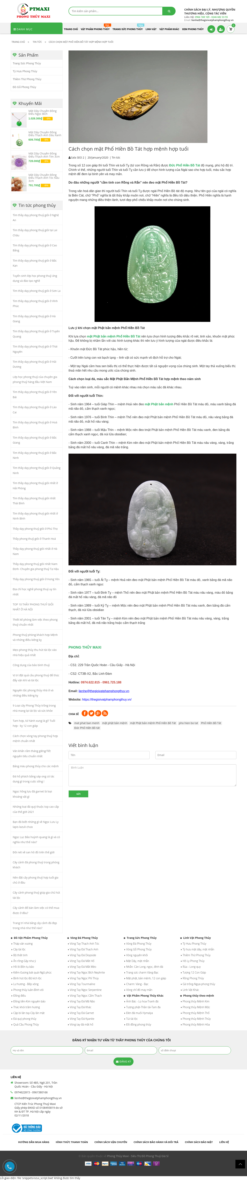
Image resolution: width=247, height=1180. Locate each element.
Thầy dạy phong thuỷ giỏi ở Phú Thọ (35, 528)
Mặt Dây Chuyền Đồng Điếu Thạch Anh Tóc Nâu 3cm (44, 178)
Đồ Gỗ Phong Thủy (24, 87)
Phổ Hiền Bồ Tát (211, 723)
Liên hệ (224, 1142)
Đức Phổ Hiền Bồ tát (87, 728)
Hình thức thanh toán (72, 1142)
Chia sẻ (74, 714)
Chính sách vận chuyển (110, 1142)
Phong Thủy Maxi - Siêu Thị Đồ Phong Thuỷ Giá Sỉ (137, 1156)
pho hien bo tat (188, 723)
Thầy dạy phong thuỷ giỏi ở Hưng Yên (36, 579)
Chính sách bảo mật (199, 1142)
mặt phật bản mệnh (114, 723)
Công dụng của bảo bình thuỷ (31, 665)
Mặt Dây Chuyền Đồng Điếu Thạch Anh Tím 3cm (44, 155)
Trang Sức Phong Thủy (27, 63)
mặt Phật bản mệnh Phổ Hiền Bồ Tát (153, 723)
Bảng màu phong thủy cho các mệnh (36, 766)
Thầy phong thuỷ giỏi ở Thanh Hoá (34, 538)
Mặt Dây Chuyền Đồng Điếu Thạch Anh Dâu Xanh (45, 133)
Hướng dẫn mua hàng (33, 1142)
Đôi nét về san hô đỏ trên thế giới (33, 852)
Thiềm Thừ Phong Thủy (27, 79)
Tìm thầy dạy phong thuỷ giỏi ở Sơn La (37, 291)
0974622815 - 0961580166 (31, 1092)
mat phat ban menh (86, 723)
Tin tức (116, 157)
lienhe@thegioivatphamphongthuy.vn (38, 1098)
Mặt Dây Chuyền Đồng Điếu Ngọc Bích (43, 112)
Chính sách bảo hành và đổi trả (156, 1142)
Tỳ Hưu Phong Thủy (25, 71)
